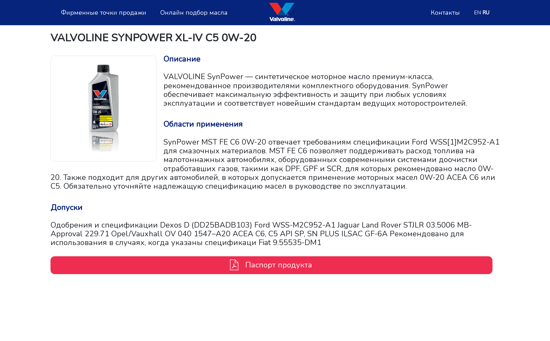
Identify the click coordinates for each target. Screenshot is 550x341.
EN (477, 12)
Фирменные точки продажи (103, 12)
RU (485, 12)
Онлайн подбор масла (194, 12)
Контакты (445, 12)
